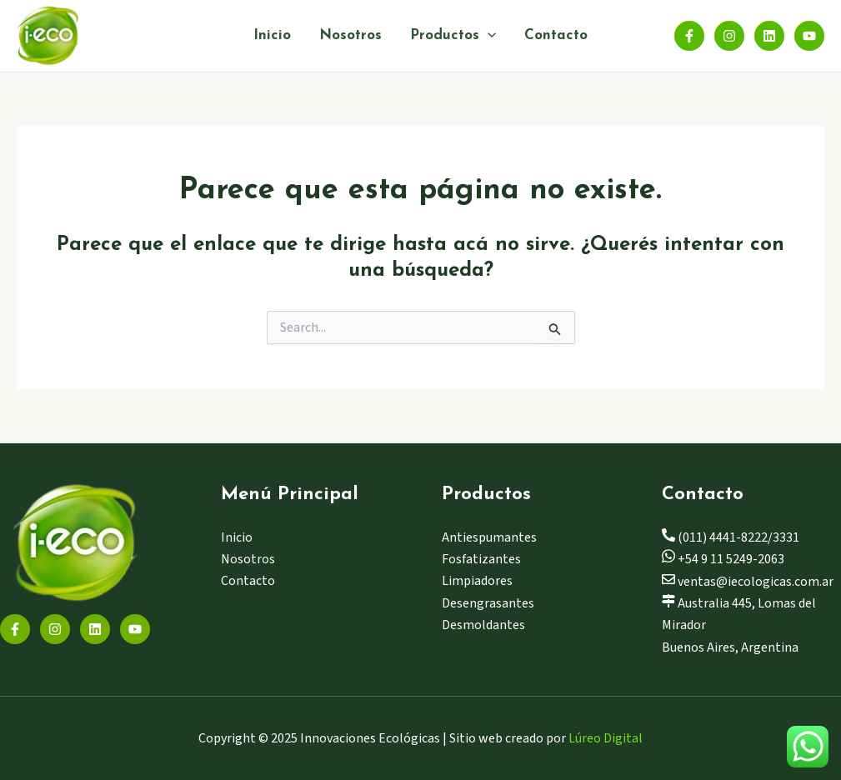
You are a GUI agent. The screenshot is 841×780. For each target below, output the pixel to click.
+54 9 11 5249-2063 (723, 559)
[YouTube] (809, 36)
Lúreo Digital (605, 738)
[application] (487, 35)
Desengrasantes (488, 603)
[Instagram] (729, 36)
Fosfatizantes (481, 559)
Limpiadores (477, 581)
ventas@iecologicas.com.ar (747, 581)
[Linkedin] (769, 36)
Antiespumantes (489, 537)
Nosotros (350, 35)
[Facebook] (689, 36)
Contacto (556, 35)
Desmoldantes (483, 625)
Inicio (272, 35)
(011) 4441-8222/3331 (730, 537)
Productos (453, 35)
